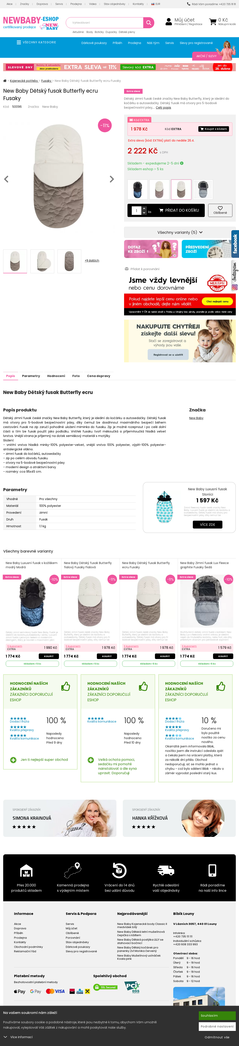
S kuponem (15, 639)
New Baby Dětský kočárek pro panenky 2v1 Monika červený (137, 942)
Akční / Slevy (211, 56)
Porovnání (73, 931)
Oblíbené (72, 926)
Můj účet (185, 20)
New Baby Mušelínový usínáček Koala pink (139, 950)
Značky (24, 4)
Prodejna (76, 4)
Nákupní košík (227, 24)
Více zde (207, 517)
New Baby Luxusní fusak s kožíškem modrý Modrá (32, 559)
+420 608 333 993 (185, 937)
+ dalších (92, 260)
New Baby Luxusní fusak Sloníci (207, 485)
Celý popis (163, 107)
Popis (13, 369)
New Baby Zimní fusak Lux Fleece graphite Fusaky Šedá (205, 559)
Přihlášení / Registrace (188, 24)
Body (89, 32)
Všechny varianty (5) (180, 225)
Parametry (38, 369)
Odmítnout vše (217, 1037)
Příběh (117, 43)
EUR (155, 4)
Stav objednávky (114, 4)
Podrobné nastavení (217, 1026)
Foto (93, 369)
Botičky (99, 32)
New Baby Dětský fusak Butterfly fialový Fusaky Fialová (88, 559)
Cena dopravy (120, 369)
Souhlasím (209, 1015)
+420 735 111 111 (182, 930)
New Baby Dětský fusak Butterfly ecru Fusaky (146, 559)
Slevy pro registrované (196, 43)
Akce (10, 4)
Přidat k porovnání (141, 262)
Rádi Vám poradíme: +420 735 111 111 (211, 4)
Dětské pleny (127, 32)
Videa (92, 4)
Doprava (42, 4)
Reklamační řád (25, 945)
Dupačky (111, 32)
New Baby (50, 106)
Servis (59, 4)
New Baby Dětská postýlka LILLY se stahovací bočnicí (140, 934)
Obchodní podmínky (28, 940)
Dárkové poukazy (94, 43)
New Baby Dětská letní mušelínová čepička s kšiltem (141, 926)
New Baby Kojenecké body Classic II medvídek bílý (142, 919)
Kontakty (138, 4)
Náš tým (153, 43)
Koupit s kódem (212, 129)
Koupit (48, 649)
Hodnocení (68, 369)
